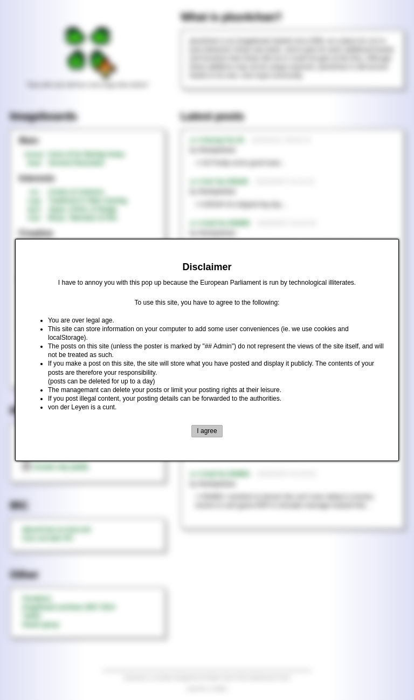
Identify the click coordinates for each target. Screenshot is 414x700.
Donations (36, 598)
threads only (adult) (55, 467)
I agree (207, 431)
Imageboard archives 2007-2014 (68, 607)
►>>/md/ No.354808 (220, 223)
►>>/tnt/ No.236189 (219, 182)
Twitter (31, 616)
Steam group (40, 624)
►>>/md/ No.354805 (220, 474)
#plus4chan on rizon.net (56, 529)
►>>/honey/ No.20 (217, 140)
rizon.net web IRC (47, 538)
